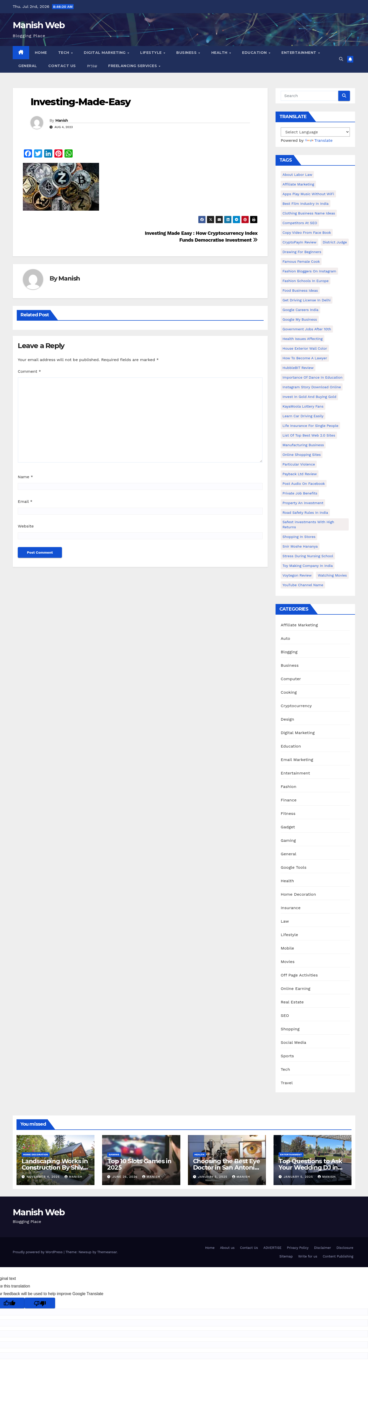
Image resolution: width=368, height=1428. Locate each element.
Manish (61, 120)
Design (287, 719)
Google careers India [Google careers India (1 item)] (300, 310)
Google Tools (293, 867)
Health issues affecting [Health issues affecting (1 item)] (302, 339)
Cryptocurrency (296, 705)
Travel (287, 1082)
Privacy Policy (298, 1248)
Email (25, 501)
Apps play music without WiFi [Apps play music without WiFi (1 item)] (308, 194)
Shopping (290, 1029)
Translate (319, 140)
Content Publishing (338, 1256)
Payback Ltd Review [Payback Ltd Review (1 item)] (299, 474)
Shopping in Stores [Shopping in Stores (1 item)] (298, 537)
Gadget (288, 827)
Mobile (287, 948)
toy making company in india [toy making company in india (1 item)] (307, 566)
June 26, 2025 (125, 1176)
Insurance (290, 907)
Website (26, 526)
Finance (288, 800)
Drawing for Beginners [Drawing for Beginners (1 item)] (301, 252)
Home (41, 52)
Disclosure (345, 1248)
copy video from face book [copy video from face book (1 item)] (306, 232)
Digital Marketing (105, 52)
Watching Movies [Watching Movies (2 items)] (332, 575)
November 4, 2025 (44, 1176)
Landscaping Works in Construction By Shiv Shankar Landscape (55, 1167)
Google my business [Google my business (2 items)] (299, 319)
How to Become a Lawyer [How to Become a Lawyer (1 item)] (304, 358)
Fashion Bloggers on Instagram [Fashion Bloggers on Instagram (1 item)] (309, 271)
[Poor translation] (40, 1303)
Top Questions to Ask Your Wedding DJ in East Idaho (310, 1167)
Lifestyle (151, 52)
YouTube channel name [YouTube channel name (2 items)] (302, 585)
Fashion (288, 786)
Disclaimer (322, 1248)
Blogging (289, 651)
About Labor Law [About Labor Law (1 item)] (297, 175)
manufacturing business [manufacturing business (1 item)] (303, 445)
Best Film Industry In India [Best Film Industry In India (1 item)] (305, 203)
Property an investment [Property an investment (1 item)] (302, 503)
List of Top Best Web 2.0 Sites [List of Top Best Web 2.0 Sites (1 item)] (308, 435)
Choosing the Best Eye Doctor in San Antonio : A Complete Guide (226, 1167)
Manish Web (39, 25)
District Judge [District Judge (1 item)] (335, 242)
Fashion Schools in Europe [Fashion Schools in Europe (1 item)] (305, 281)
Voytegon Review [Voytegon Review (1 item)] (297, 575)
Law (285, 921)
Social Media (293, 1042)
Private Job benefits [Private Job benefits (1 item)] (299, 493)
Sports (287, 1055)
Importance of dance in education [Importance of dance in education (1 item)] (312, 377)
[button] (341, 59)
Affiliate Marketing (299, 625)
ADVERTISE (272, 1248)
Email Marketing (297, 759)
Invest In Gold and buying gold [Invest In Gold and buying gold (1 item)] (309, 397)
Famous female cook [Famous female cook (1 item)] (301, 261)
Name (25, 476)
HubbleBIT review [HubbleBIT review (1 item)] (297, 368)
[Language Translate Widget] (315, 132)
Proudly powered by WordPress (38, 1252)
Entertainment (299, 52)
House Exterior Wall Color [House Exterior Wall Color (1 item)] (304, 348)
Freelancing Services (133, 66)
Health (220, 52)
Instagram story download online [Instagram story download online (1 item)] (311, 387)
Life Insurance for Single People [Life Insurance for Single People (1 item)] (310, 426)
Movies (288, 961)
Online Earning (295, 988)
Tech (64, 52)
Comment (29, 371)
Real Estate (292, 1002)
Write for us (307, 1256)
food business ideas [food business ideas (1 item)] (300, 290)
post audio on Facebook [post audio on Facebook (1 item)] (303, 484)
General (27, 66)
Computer (291, 678)
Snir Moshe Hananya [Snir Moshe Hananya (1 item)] (300, 546)
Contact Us (62, 66)
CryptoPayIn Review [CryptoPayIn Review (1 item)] (299, 242)
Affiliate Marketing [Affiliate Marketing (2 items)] (298, 184)
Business (187, 52)
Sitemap (286, 1256)
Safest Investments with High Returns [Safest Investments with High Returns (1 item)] (308, 524)
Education (255, 52)
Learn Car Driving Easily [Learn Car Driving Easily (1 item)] (302, 416)
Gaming (288, 840)
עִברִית (92, 66)
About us (227, 1248)
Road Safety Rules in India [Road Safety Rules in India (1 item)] (305, 512)
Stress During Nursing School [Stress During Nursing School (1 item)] (307, 556)
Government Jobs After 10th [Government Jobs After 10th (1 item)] (306, 329)
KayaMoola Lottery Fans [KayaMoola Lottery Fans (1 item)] (302, 406)
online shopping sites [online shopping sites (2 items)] (301, 455)
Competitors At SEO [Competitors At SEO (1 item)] (299, 223)
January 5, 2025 (213, 1176)
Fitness (288, 813)
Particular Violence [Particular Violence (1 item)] (298, 464)
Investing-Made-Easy (80, 102)
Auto (285, 638)
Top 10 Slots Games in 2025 (139, 1164)
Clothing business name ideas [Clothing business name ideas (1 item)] (308, 213)
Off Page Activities (299, 975)
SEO (285, 1015)
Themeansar (107, 1252)
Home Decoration (298, 894)
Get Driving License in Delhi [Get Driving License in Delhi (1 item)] (306, 300)
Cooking (289, 692)
